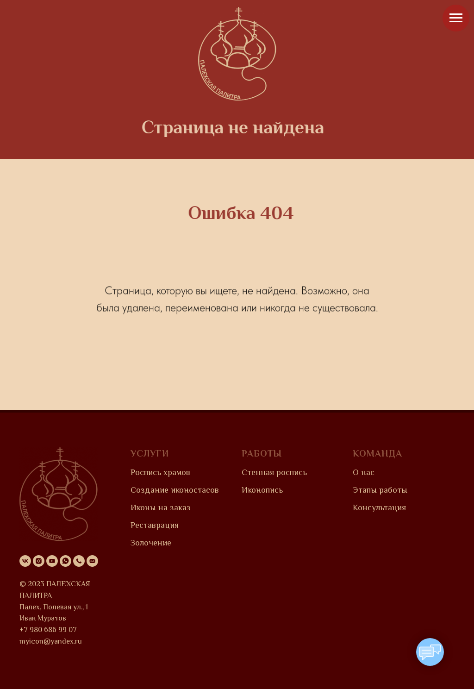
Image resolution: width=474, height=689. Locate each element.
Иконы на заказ (161, 507)
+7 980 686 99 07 (48, 630)
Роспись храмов (160, 472)
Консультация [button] (379, 507)
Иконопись (262, 490)
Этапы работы (380, 490)
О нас (363, 472)
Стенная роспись (274, 472)
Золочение (151, 542)
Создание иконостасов (175, 490)
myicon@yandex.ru (50, 641)
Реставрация (155, 525)
